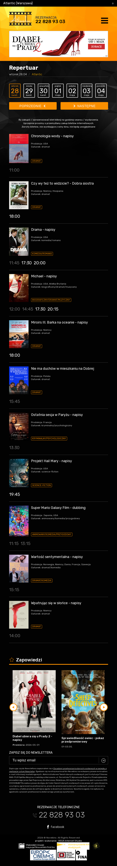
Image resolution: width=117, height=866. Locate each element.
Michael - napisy (44, 276)
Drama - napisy (43, 229)
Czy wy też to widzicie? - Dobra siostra (62, 183)
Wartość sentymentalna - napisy (57, 557)
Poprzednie (32, 106)
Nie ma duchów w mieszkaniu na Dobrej (62, 368)
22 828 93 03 (50, 21)
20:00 (40, 263)
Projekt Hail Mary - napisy (51, 461)
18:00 (14, 216)
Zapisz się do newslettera (31, 752)
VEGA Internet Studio (70, 840)
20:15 (53, 309)
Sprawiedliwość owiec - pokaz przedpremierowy (83, 739)
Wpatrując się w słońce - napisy (56, 603)
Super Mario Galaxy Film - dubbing (58, 508)
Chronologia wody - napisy (52, 136)
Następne (85, 106)
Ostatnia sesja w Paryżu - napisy (57, 415)
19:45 (14, 494)
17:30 (26, 263)
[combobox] (58, 3)
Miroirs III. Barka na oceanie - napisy (59, 322)
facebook (55, 827)
